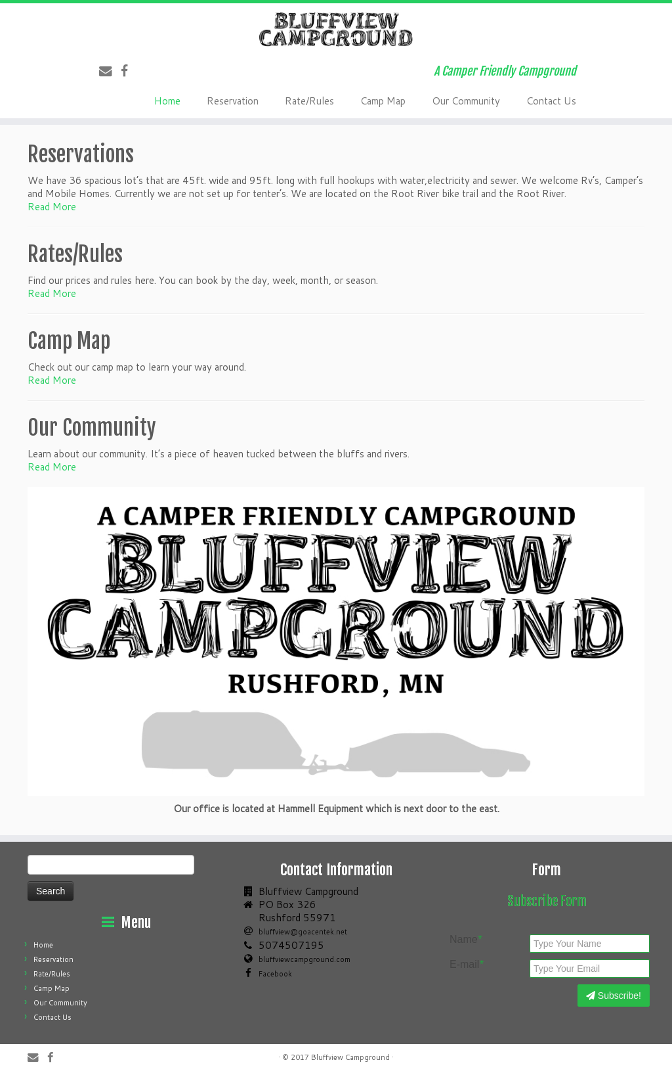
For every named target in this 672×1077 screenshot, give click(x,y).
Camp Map (383, 101)
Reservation (233, 101)
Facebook (275, 974)
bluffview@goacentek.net (303, 932)
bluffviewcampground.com (304, 959)
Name (466, 939)
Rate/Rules (309, 101)
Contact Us (551, 101)
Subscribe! (613, 995)
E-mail (467, 964)
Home (167, 101)
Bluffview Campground (350, 1057)
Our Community (466, 101)
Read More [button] (52, 207)
